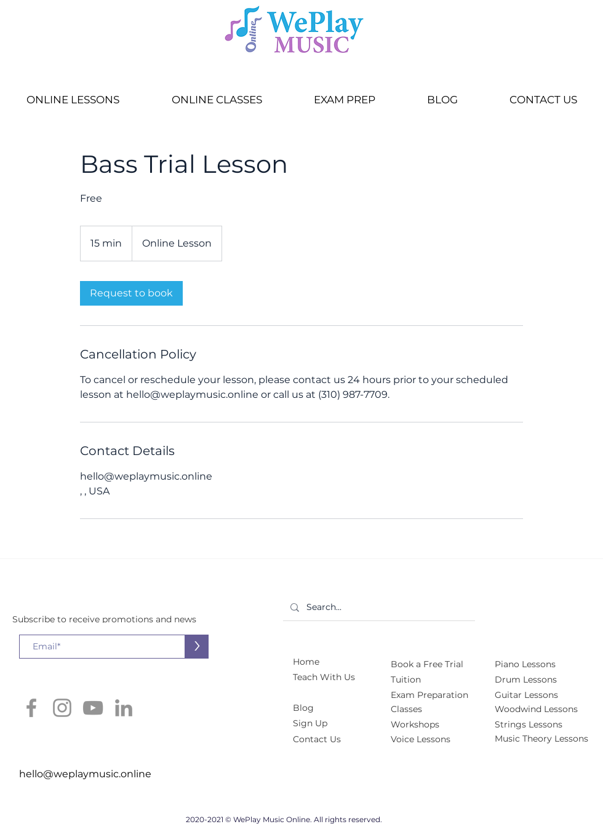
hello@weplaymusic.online (85, 774)
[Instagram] (62, 707)
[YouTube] (93, 707)
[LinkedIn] (123, 707)
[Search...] (377, 607)
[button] (72, 100)
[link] (131, 293)
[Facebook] (31, 707)
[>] (197, 647)
